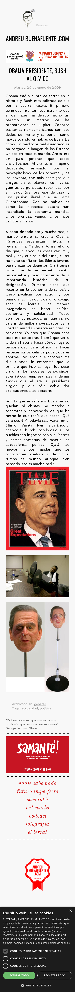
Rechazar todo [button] (54, 975)
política (45, 708)
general (40, 704)
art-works (37, 808)
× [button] (70, 911)
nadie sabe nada (37, 783)
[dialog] (37, 949)
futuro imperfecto (37, 791)
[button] (37, 985)
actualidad (30, 708)
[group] (37, 56)
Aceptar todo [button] (19, 975)
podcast (38, 816)
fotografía (37, 824)
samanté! (37, 800)
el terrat (37, 832)
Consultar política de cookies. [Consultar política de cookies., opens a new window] (53, 943)
